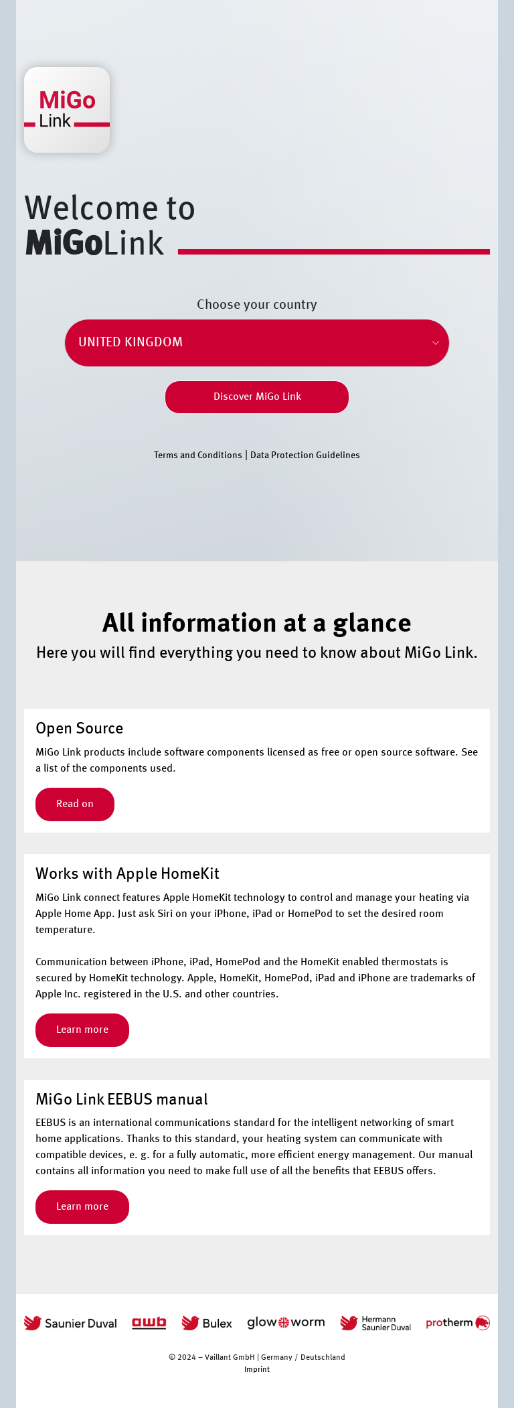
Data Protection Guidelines (305, 455)
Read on (75, 804)
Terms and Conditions (198, 455)
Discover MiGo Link (257, 397)
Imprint (257, 1370)
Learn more (82, 1030)
